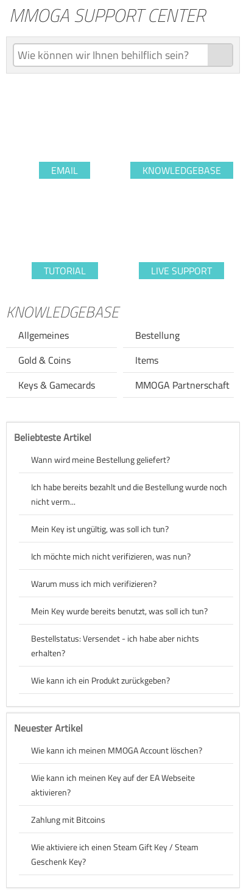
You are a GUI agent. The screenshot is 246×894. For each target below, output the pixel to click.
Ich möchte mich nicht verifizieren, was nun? (111, 556)
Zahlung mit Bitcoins (68, 819)
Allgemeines (43, 335)
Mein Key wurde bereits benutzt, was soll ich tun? (119, 611)
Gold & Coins (44, 360)
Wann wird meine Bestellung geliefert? (100, 459)
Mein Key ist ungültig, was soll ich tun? (100, 528)
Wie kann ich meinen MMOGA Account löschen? (116, 750)
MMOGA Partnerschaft (182, 385)
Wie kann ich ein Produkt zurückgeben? (100, 680)
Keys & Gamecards (56, 385)
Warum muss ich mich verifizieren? (93, 583)
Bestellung (157, 335)
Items (146, 360)
